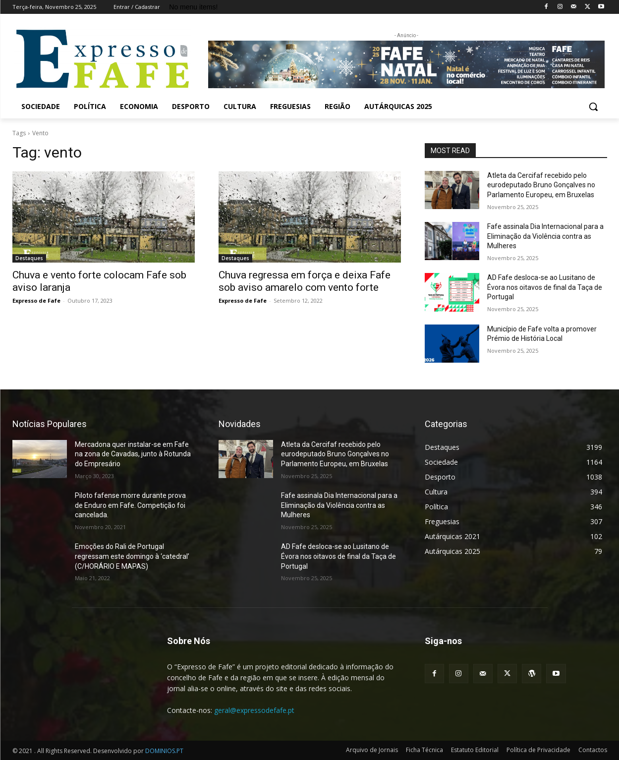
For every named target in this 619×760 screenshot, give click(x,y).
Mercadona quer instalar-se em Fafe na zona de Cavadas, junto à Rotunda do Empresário (133, 454)
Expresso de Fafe (36, 300)
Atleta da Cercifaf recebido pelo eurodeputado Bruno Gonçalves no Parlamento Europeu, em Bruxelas (541, 185)
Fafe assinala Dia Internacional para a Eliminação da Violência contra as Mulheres (545, 236)
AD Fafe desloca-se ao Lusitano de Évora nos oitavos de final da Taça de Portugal (544, 287)
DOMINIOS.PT (164, 751)
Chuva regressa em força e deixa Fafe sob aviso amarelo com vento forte (305, 281)
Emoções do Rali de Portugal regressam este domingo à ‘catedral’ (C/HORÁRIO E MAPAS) (132, 556)
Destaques (29, 258)
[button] (593, 106)
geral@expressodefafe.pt (254, 710)
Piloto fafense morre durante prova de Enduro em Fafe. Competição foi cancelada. (130, 505)
